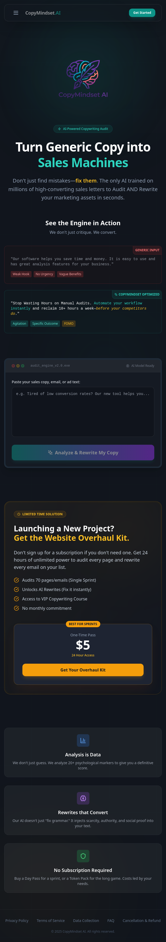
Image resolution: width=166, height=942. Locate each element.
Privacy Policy (16, 920)
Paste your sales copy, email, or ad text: (46, 381)
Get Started (142, 12)
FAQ (110, 920)
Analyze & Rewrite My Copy (83, 452)
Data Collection (86, 920)
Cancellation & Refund (142, 920)
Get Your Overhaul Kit (83, 670)
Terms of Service (51, 920)
